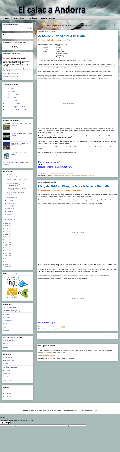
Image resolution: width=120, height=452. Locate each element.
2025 (7, 174)
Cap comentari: (71, 173)
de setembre (11, 203)
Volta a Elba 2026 (8, 89)
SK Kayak (6, 314)
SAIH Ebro (6, 344)
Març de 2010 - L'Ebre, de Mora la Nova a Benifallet (74, 186)
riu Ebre (92, 175)
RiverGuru (6, 317)
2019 (7, 237)
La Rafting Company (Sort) (11, 311)
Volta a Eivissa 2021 (9, 98)
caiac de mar (56, 175)
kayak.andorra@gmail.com (46, 355)
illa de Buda (64, 175)
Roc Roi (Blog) (7, 380)
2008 (7, 267)
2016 (7, 245)
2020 (7, 234)
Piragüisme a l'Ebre (9, 360)
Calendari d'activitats (48, 18)
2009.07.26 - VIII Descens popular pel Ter (20, 144)
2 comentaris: (70, 327)
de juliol (9, 206)
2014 (7, 250)
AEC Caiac (6, 370)
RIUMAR (6, 330)
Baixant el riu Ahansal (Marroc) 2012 (14, 110)
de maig (9, 211)
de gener (10, 219)
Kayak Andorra (19, 18)
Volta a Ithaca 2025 (9, 92)
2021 (7, 231)
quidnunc (77, 410)
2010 (7, 261)
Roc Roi (5, 327)
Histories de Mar (8, 357)
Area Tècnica (32, 18)
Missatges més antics (109, 336)
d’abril (9, 214)
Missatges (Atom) (82, 341)
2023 (7, 226)
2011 (7, 259)
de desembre (11, 177)
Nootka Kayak (7, 320)
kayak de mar (72, 175)
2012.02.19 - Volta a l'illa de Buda (61, 35)
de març (9, 217)
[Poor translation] (7, 422)
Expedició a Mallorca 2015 (11, 104)
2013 (7, 253)
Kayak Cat (6, 373)
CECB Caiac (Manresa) (10, 307)
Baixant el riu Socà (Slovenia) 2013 (14, 107)
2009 (7, 264)
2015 (7, 247)
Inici (70, 336)
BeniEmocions (7, 324)
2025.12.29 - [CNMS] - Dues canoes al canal (15, 184)
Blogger (95, 410)
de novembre (11, 197)
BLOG (7, 18)
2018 (7, 239)
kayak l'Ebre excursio (83, 175)
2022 (7, 228)
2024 (7, 223)
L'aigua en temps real (9, 340)
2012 (7, 256)
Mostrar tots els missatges (103, 25)
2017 (7, 242)
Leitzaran (6, 347)
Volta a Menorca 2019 (10, 101)
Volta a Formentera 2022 (11, 95)
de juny (9, 208)
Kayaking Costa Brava (10, 367)
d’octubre (10, 200)
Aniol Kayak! (7, 377)
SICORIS (6, 364)
